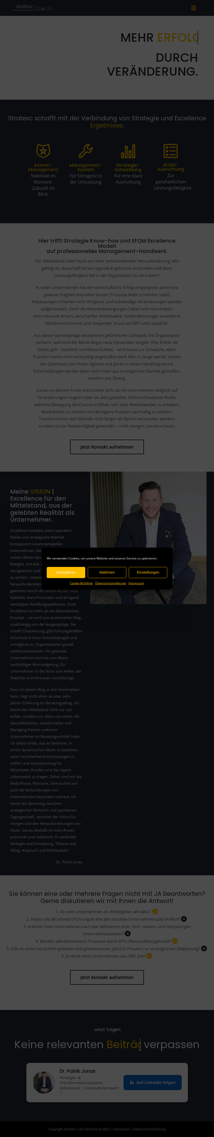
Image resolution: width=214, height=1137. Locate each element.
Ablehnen (107, 572)
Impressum (136, 583)
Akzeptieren (66, 572)
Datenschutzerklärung (110, 583)
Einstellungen (148, 572)
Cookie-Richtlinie (81, 583)
